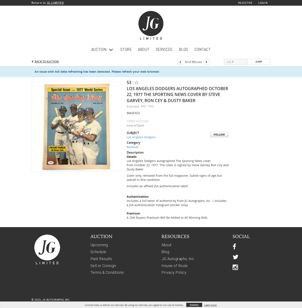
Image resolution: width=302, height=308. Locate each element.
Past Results (101, 259)
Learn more (210, 305)
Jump (259, 61)
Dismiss (194, 305)
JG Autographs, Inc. (178, 259)
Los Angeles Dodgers (141, 137)
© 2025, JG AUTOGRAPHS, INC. (50, 299)
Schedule (98, 252)
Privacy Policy (173, 272)
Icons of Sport (135, 125)
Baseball (133, 147)
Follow (219, 134)
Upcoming (99, 245)
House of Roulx (174, 265)
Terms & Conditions (107, 272)
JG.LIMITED (55, 3)
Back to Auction (47, 61)
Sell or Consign (103, 265)
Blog (165, 252)
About (166, 245)
